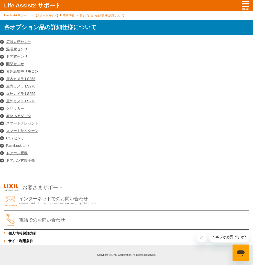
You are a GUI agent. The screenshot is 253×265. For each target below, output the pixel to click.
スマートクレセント (22, 123)
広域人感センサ (18, 42)
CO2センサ (15, 138)
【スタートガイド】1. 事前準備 (54, 15)
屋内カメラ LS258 (20, 79)
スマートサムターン (22, 131)
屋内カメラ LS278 (20, 86)
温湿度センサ (17, 49)
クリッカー (15, 108)
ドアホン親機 (17, 153)
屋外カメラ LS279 (20, 101)
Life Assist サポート (16, 15)
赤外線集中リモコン (22, 71)
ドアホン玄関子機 (20, 160)
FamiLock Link (17, 145)
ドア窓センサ (17, 56)
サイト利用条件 (20, 241)
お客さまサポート (33, 187)
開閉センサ (15, 64)
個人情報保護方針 (22, 233)
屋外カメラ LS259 (20, 94)
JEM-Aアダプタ (18, 116)
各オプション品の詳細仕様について (101, 15)
